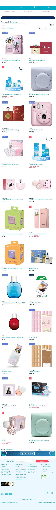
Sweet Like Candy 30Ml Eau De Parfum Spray (40, 199)
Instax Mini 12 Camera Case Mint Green (39, 440)
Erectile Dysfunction (19, 472)
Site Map (44, 471)
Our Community (5, 469)
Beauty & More (31, 469)
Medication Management (20, 474)
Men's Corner (31, 471)
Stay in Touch (10, 461)
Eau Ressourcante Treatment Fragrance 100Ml (13, 302)
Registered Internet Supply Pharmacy (47, 473)
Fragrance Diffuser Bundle (35, 164)
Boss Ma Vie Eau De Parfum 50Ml (37, 234)
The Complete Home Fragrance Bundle (11, 94)
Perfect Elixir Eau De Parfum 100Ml (11, 60)
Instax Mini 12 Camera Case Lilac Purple (12, 268)
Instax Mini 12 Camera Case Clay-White (39, 94)
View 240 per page (9, 28)
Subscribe (42, 461)
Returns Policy (45, 469)
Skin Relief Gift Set (33, 268)
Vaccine (17, 466)
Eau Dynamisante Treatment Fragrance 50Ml (13, 337)
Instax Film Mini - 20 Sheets (36, 302)
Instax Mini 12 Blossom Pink (36, 130)
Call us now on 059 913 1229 (28, 499)
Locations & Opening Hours (7, 472)
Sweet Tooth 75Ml (33, 337)
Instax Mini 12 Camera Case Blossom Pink (12, 234)
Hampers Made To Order (20, 477)
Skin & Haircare (31, 468)
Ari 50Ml (4, 440)
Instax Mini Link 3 (6, 371)
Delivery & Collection (6, 474)
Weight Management (19, 475)
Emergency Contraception (20, 469)
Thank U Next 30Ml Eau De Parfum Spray (12, 199)
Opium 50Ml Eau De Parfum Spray (10, 130)
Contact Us (4, 468)
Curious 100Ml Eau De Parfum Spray (38, 405)
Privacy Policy (45, 468)
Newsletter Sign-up (5, 471)
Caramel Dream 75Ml (34, 371)
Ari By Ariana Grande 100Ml (9, 405)
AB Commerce (52, 502)
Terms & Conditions (46, 466)
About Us (3, 466)
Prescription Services (19, 468)
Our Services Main (19, 479)
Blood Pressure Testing (20, 471)
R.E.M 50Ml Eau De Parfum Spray (10, 164)
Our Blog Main (31, 472)
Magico (42, 502)
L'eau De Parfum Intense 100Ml (37, 60)
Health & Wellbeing (32, 466)
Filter (28, 18)
